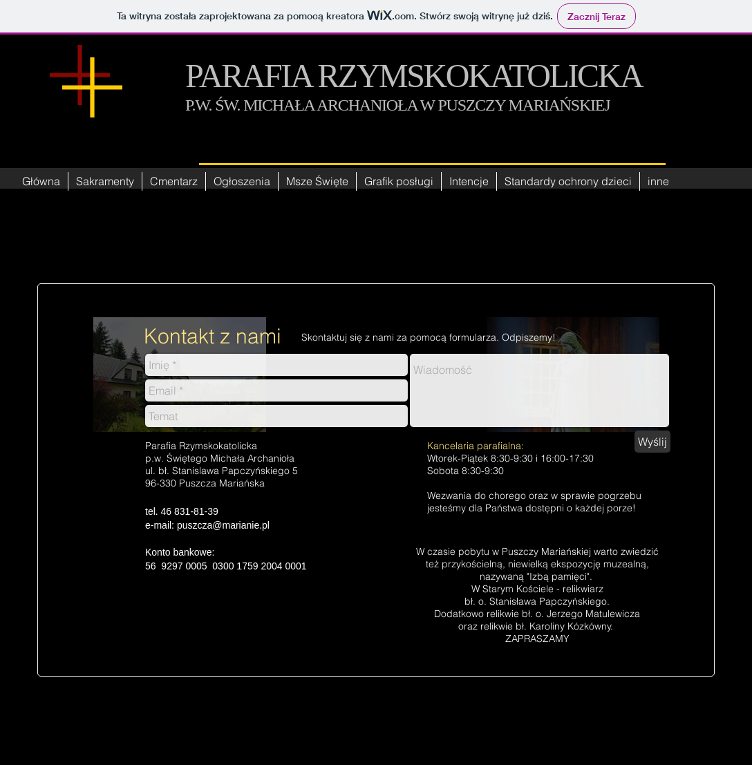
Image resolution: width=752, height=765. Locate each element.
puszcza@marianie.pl (223, 525)
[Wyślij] (652, 442)
